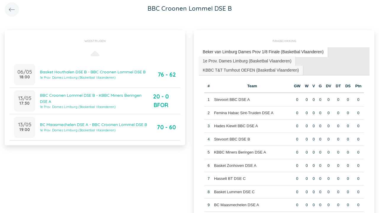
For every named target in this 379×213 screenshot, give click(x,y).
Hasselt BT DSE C (229, 177)
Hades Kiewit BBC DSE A (236, 124)
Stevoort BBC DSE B (232, 137)
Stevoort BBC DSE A (232, 98)
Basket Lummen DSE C (234, 190)
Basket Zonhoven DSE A (235, 164)
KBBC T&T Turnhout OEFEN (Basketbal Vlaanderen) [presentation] (248, 69)
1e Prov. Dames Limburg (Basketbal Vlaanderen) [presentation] (244, 60)
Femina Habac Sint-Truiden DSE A (243, 111)
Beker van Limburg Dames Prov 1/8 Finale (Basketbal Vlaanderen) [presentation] (259, 51)
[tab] (259, 52)
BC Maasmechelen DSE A (236, 203)
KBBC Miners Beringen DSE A (240, 150)
